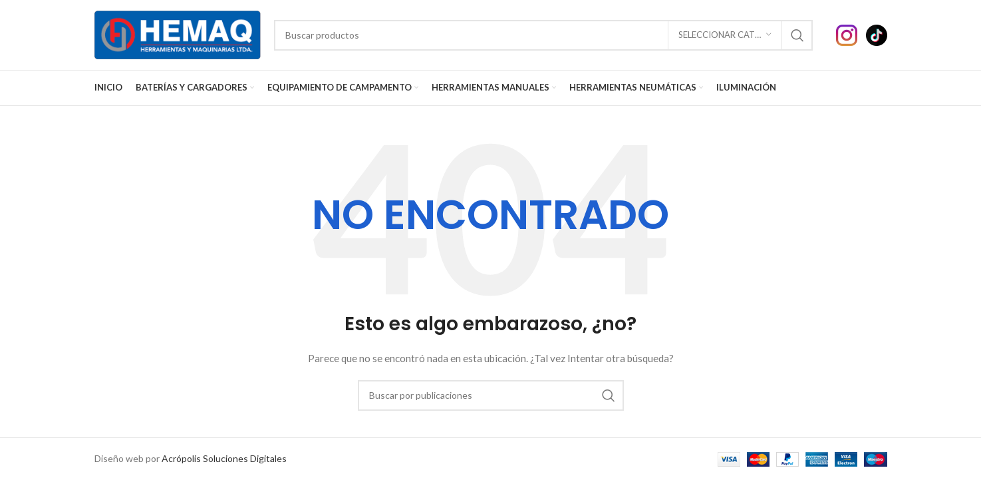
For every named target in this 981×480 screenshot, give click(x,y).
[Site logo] (177, 33)
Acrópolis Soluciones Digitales (224, 458)
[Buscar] (543, 35)
